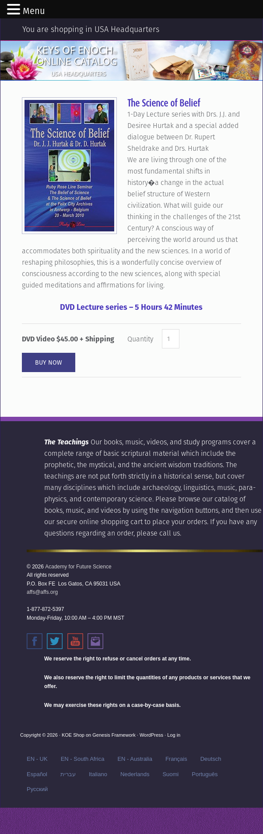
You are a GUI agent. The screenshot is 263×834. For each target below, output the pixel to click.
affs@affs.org (42, 592)
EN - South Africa (83, 759)
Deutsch (210, 759)
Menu (34, 11)
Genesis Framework (113, 735)
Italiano (98, 774)
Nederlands (135, 774)
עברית (68, 774)
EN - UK (37, 759)
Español (37, 774)
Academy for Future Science (78, 567)
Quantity (140, 339)
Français (176, 759)
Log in (173, 735)
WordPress (151, 735)
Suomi (170, 774)
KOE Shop (73, 735)
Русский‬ (37, 789)
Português (204, 774)
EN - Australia (134, 759)
